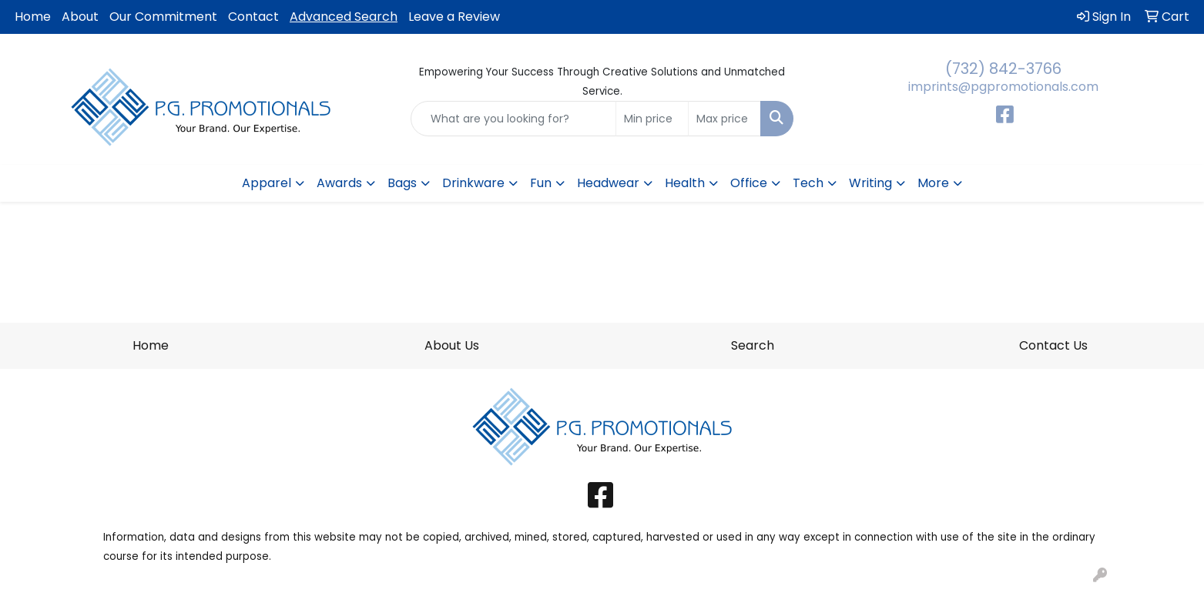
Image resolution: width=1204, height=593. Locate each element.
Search (752, 345)
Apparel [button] (266, 183)
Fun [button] (541, 183)
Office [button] (748, 183)
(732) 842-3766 (1003, 68)
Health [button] (685, 183)
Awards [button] (339, 183)
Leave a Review (454, 16)
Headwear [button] (608, 183)
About (80, 16)
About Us (451, 345)
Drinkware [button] (473, 183)
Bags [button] (402, 183)
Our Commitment (163, 16)
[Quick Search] (513, 118)
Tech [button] (808, 183)
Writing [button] (870, 183)
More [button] (933, 183)
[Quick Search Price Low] (652, 118)
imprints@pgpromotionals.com (1003, 86)
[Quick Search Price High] (724, 118)
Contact (253, 16)
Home (33, 16)
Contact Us (1053, 345)
